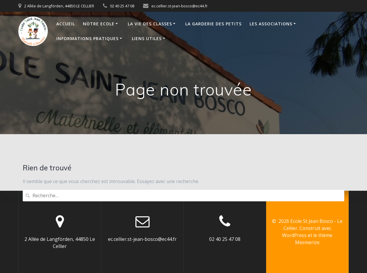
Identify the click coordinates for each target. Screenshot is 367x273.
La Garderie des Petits (213, 24)
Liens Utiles (147, 38)
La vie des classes (150, 24)
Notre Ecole (98, 24)
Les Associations (271, 24)
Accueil (65, 24)
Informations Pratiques (87, 38)
